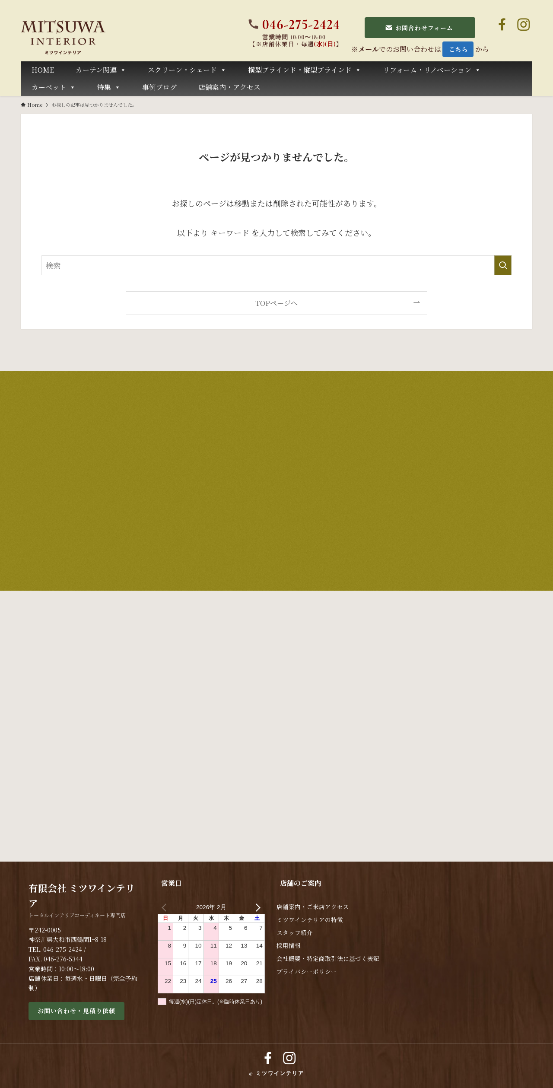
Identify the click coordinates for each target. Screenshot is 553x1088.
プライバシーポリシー (306, 971)
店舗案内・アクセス (229, 87)
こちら (458, 49)
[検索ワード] (276, 265)
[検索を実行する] (503, 265)
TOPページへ (276, 303)
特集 (109, 87)
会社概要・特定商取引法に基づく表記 (327, 958)
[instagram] (523, 24)
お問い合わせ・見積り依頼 (76, 1010)
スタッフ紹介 (294, 933)
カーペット (54, 87)
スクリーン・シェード (187, 70)
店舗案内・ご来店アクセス (312, 907)
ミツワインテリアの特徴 (309, 920)
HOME (43, 70)
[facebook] (502, 24)
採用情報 (288, 946)
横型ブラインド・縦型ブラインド (304, 70)
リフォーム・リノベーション (432, 70)
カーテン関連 (101, 70)
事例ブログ (159, 87)
